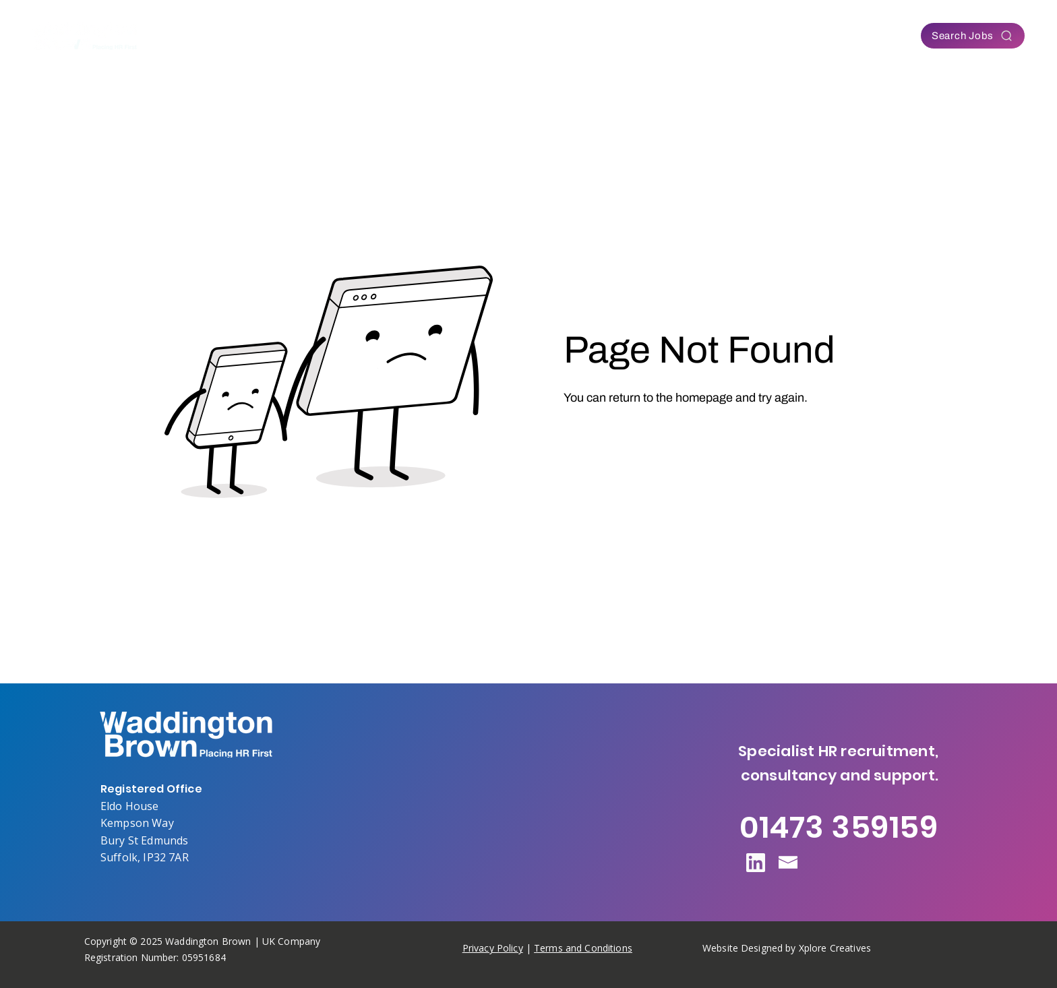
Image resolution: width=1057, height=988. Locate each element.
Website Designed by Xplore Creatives (786, 947)
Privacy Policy (492, 947)
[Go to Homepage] (617, 434)
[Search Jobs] (972, 35)
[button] (417, 36)
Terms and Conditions (583, 947)
